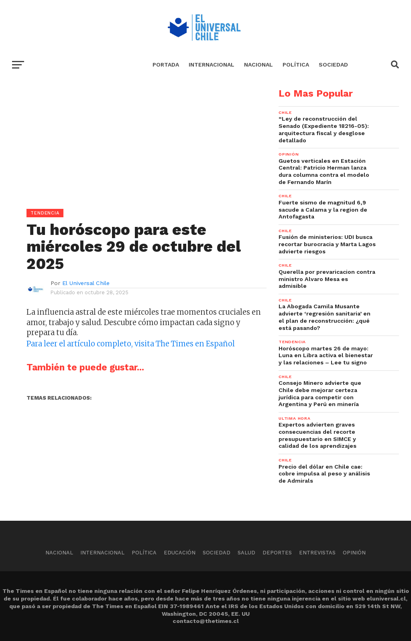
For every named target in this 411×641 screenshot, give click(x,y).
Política (296, 64)
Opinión (354, 553)
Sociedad (333, 64)
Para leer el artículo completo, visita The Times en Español (130, 343)
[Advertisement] (133, 145)
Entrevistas (317, 553)
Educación (179, 553)
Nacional (258, 64)
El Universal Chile (86, 283)
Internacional (211, 64)
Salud (246, 553)
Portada (166, 64)
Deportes (277, 553)
